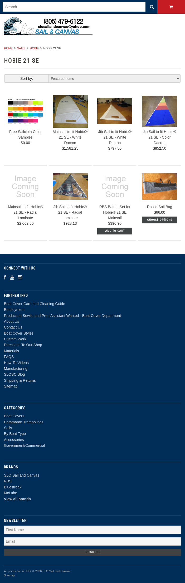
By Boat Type (15, 434)
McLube (10, 493)
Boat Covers (14, 416)
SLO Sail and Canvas (21, 475)
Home (8, 48)
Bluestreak (12, 487)
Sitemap (10, 386)
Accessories (14, 440)
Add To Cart (115, 231)
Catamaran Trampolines (23, 422)
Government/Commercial (24, 445)
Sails (21, 48)
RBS (8, 481)
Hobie (34, 48)
